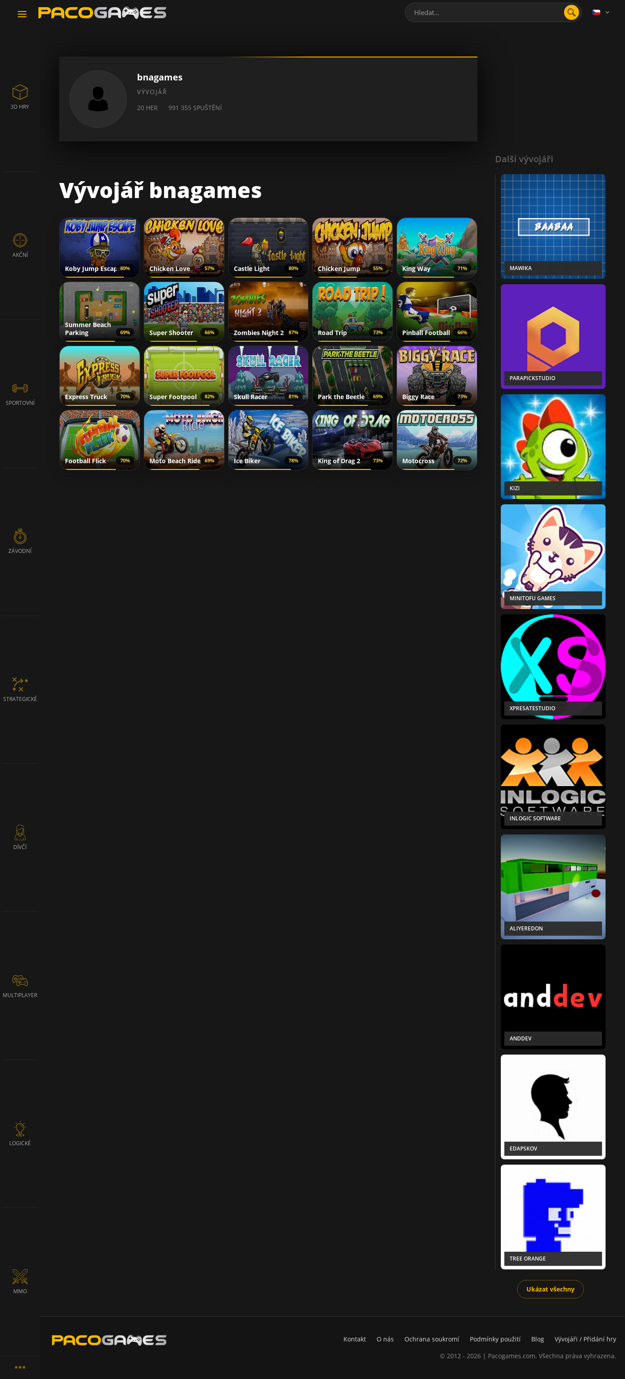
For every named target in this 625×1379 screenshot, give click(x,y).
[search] (571, 12)
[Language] (601, 12)
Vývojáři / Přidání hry (585, 1339)
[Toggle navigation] (22, 14)
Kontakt (354, 1339)
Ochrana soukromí (431, 1339)
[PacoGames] (109, 1340)
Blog (537, 1339)
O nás (385, 1339)
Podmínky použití (495, 1339)
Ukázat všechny (550, 1289)
